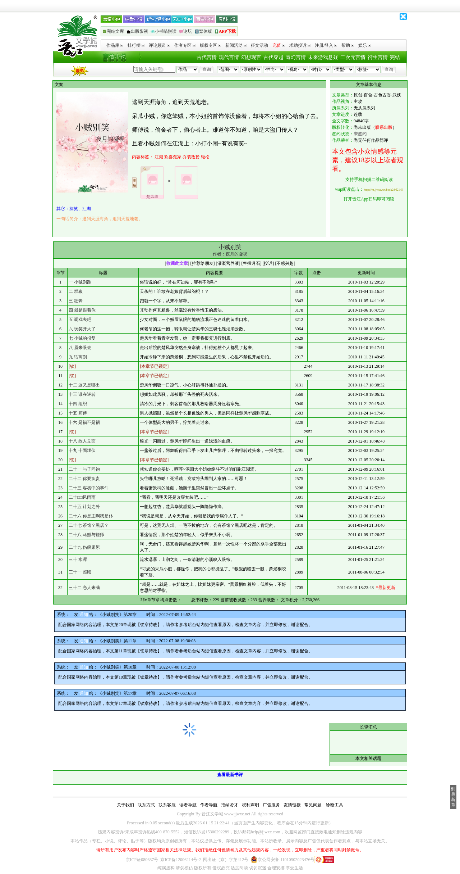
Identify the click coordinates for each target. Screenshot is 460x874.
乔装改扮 (191, 156)
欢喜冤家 (172, 156)
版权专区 (210, 45)
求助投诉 (299, 45)
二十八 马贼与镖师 (86, 534)
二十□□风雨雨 (82, 497)
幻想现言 (251, 57)
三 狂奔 (76, 300)
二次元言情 (352, 57)
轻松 (205, 156)
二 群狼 (76, 291)
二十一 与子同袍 (84, 469)
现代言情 (229, 57)
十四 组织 (78, 403)
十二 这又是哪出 (84, 385)
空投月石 (251, 263)
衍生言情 (378, 57)
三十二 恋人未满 (84, 587)
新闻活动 (236, 45)
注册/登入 (326, 45)
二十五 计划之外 (84, 506)
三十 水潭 (78, 559)
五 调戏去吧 (80, 319)
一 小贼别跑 (80, 282)
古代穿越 (273, 57)
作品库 (114, 45)
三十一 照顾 (80, 572)
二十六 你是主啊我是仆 (91, 515)
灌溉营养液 (228, 263)
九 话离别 (78, 356)
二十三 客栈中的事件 (89, 487)
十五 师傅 (78, 413)
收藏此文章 (177, 263)
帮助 (347, 45)
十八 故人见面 (82, 441)
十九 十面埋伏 (82, 450)
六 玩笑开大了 (82, 328)
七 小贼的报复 (82, 338)
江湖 (159, 156)
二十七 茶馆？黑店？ (89, 525)
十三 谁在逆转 (82, 394)
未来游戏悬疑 (323, 57)
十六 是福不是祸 (84, 422)
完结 (395, 57)
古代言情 (207, 57)
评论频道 (159, 45)
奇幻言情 (296, 57)
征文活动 (259, 45)
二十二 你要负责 (84, 478)
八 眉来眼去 (80, 347)
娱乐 (364, 45)
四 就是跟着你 (82, 310)
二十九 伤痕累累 (84, 547)
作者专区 (185, 45)
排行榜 (136, 45)
